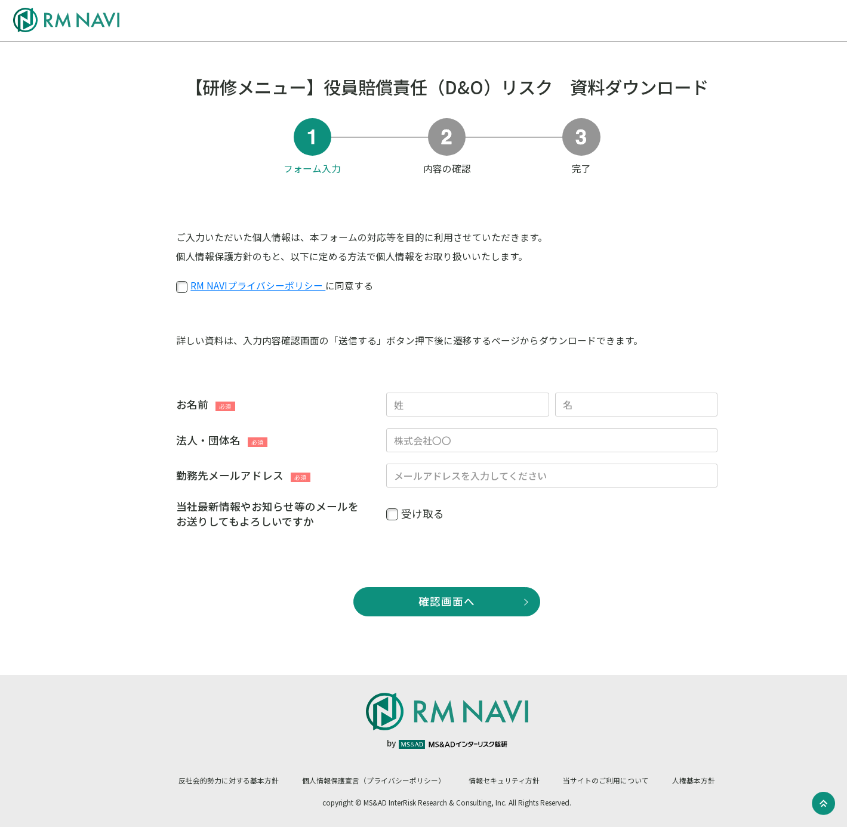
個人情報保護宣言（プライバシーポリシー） (373, 780)
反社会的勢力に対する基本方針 (228, 780)
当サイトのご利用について (606, 780)
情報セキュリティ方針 (504, 780)
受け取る (422, 514)
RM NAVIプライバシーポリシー (257, 285)
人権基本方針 (693, 780)
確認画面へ (446, 601)
